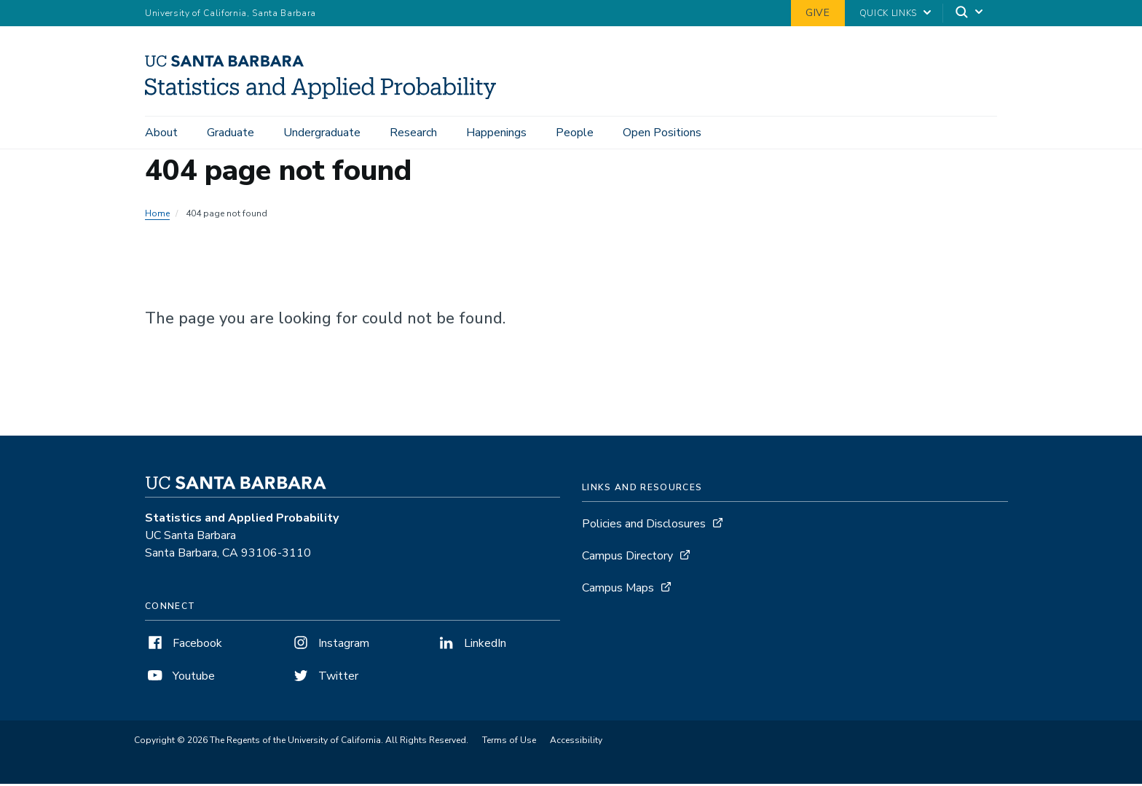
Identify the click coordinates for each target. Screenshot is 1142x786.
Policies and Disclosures (644, 526)
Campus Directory (627, 558)
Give (818, 13)
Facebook (183, 645)
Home (157, 215)
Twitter (324, 678)
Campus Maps (618, 590)
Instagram (330, 645)
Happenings (496, 133)
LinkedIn (471, 645)
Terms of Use (509, 742)
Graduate (230, 133)
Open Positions (662, 133)
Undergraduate (322, 133)
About (161, 133)
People (575, 133)
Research (413, 133)
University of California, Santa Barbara (230, 13)
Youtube (180, 678)
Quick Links (888, 13)
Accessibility (576, 742)
